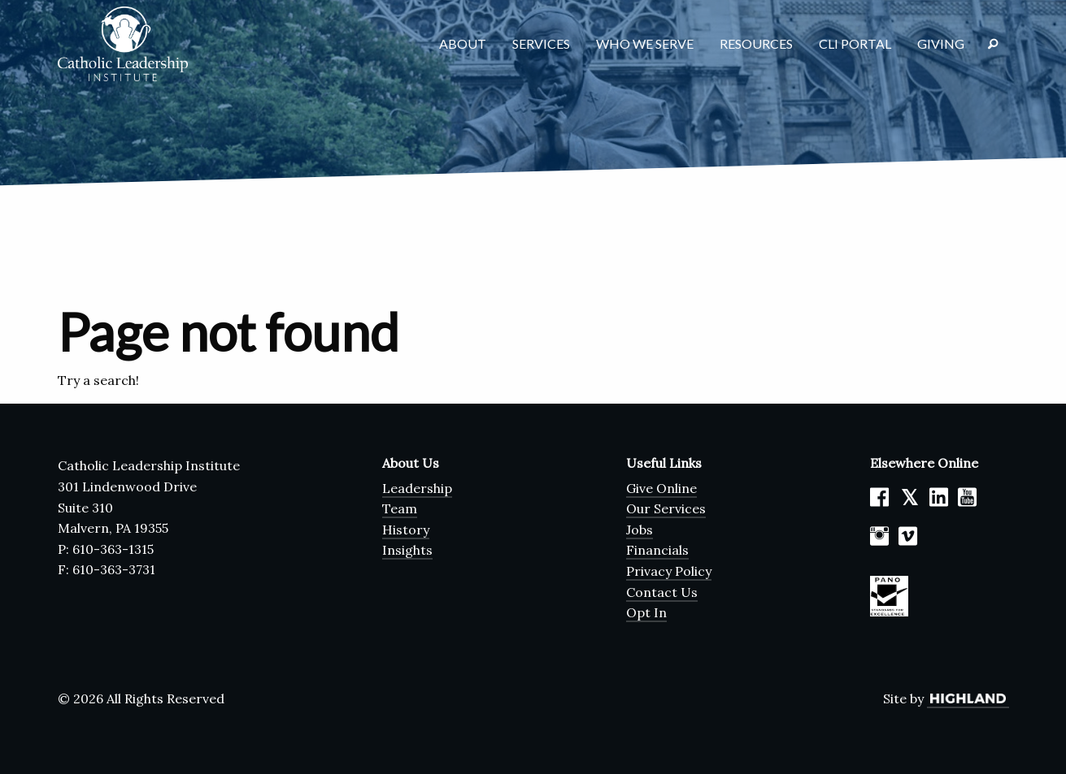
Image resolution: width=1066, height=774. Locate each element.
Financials (657, 550)
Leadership (417, 488)
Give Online (661, 488)
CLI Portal (855, 43)
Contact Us (662, 592)
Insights (407, 550)
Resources (756, 43)
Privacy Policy (668, 571)
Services (541, 43)
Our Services (666, 508)
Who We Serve (645, 43)
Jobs (639, 529)
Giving (940, 43)
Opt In (646, 612)
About (462, 43)
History (405, 529)
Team (399, 508)
